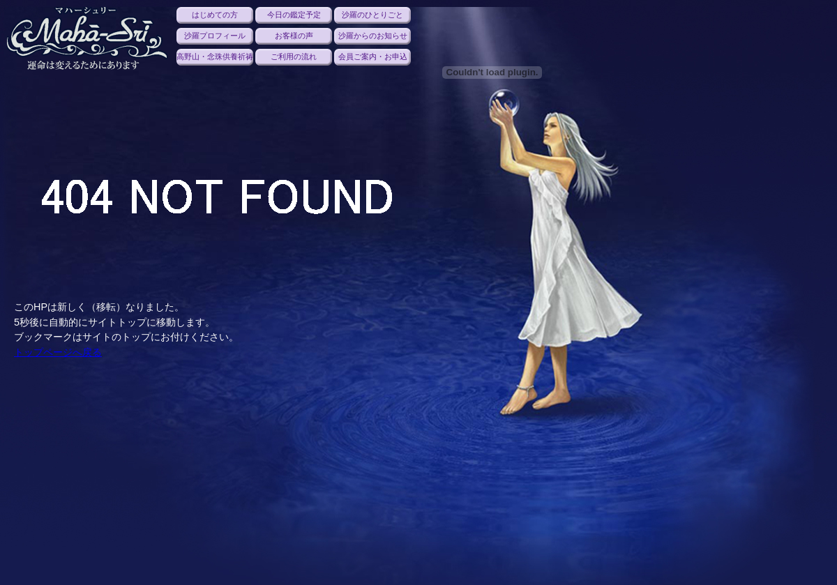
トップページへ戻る (58, 352)
